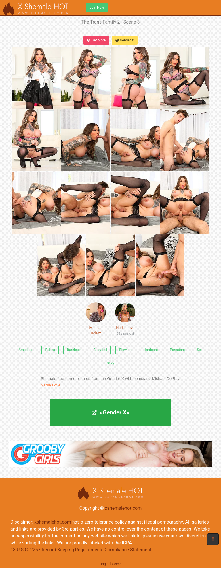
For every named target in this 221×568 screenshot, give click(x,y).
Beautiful (100, 350)
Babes (50, 350)
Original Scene (111, 564)
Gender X (124, 40)
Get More (96, 40)
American (25, 350)
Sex (199, 350)
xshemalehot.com (123, 508)
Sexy (110, 363)
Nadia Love (125, 319)
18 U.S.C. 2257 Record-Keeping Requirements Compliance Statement (80, 549)
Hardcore (151, 350)
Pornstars (177, 350)
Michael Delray (96, 318)
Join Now (96, 7)
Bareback (74, 350)
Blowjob (125, 350)
